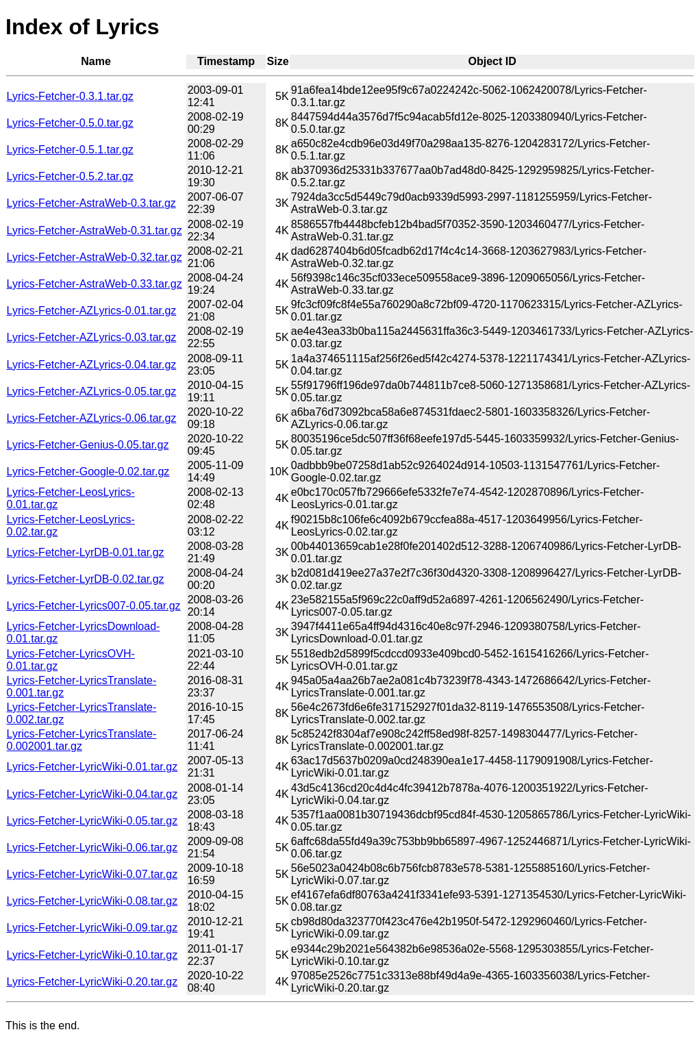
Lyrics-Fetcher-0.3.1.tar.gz (70, 96)
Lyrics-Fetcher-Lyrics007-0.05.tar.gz (94, 606)
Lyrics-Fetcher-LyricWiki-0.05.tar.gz (92, 821)
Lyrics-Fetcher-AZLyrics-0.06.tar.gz (92, 418)
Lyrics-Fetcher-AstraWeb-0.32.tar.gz (94, 257)
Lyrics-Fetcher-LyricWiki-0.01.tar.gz (92, 766)
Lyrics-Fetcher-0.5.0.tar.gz (70, 123)
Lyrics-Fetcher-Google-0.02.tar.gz (88, 471)
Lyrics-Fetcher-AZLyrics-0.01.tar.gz (92, 310)
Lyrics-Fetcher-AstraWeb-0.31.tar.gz (94, 230)
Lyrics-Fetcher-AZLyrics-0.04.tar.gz (92, 364)
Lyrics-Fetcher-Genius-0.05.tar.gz (88, 445)
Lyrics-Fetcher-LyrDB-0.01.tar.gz (85, 552)
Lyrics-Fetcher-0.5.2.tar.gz (70, 176)
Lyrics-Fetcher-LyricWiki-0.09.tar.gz (92, 927)
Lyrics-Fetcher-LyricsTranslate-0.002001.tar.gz (82, 740)
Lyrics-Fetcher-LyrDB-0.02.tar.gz (85, 579)
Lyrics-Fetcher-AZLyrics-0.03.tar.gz (92, 337)
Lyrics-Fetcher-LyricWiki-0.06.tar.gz (92, 847)
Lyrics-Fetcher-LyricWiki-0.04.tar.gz (92, 794)
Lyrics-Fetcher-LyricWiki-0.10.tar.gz (92, 955)
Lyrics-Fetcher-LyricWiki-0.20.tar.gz (92, 982)
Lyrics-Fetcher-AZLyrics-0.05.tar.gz (92, 391)
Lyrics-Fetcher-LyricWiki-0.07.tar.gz (92, 874)
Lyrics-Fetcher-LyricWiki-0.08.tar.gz (92, 901)
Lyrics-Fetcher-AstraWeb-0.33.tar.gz (94, 284)
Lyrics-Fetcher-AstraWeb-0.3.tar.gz (91, 203)
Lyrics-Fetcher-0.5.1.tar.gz (70, 149)
